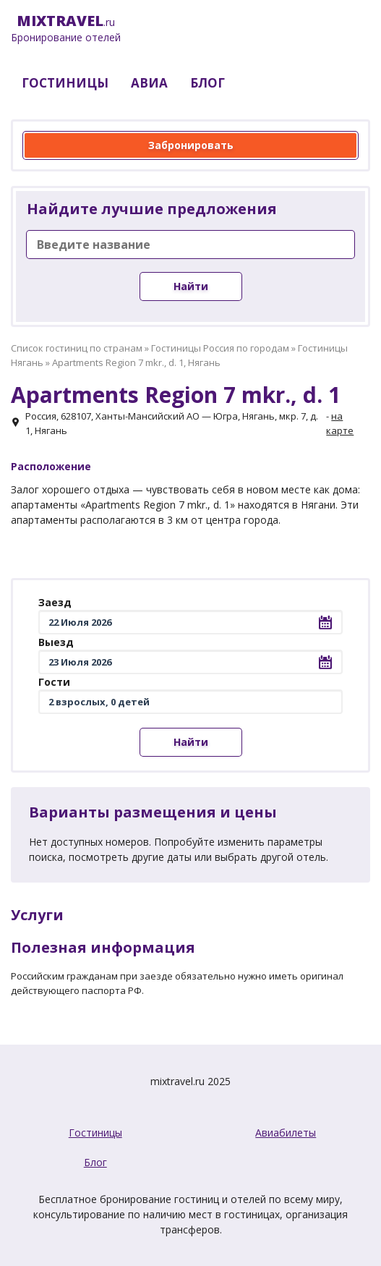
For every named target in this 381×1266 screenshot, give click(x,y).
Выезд (56, 642)
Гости (54, 682)
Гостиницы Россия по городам (220, 347)
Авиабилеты (285, 1132)
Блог (95, 1162)
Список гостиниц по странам (76, 347)
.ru (66, 29)
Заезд (55, 602)
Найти (191, 286)
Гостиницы (95, 1132)
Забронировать (191, 145)
